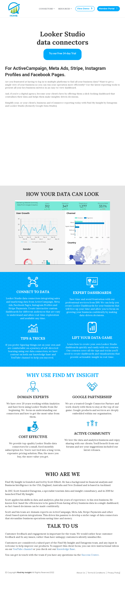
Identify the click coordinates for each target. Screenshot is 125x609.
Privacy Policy (114, 573)
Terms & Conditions (96, 573)
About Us (81, 573)
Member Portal (108, 8)
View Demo (84, 8)
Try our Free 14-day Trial (62, 53)
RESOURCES (64, 8)
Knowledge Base (66, 549)
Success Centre (90, 554)
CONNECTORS (46, 8)
